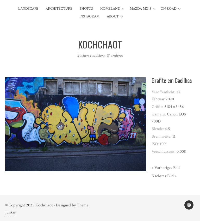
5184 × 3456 (174, 106)
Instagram (89, 16)
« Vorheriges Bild (166, 167)
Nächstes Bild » (164, 176)
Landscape (28, 8)
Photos (86, 8)
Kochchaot (44, 205)
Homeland (110, 8)
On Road (169, 8)
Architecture (59, 8)
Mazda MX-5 (140, 8)
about (113, 16)
